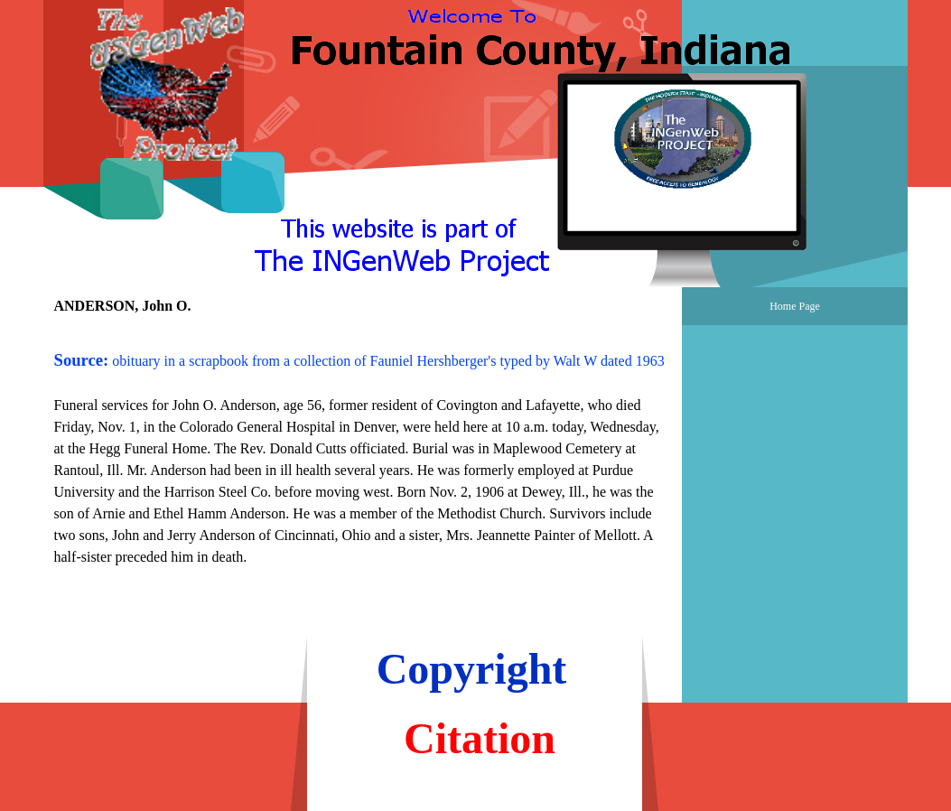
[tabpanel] (363, 447)
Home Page (794, 306)
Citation (479, 738)
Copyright (472, 669)
